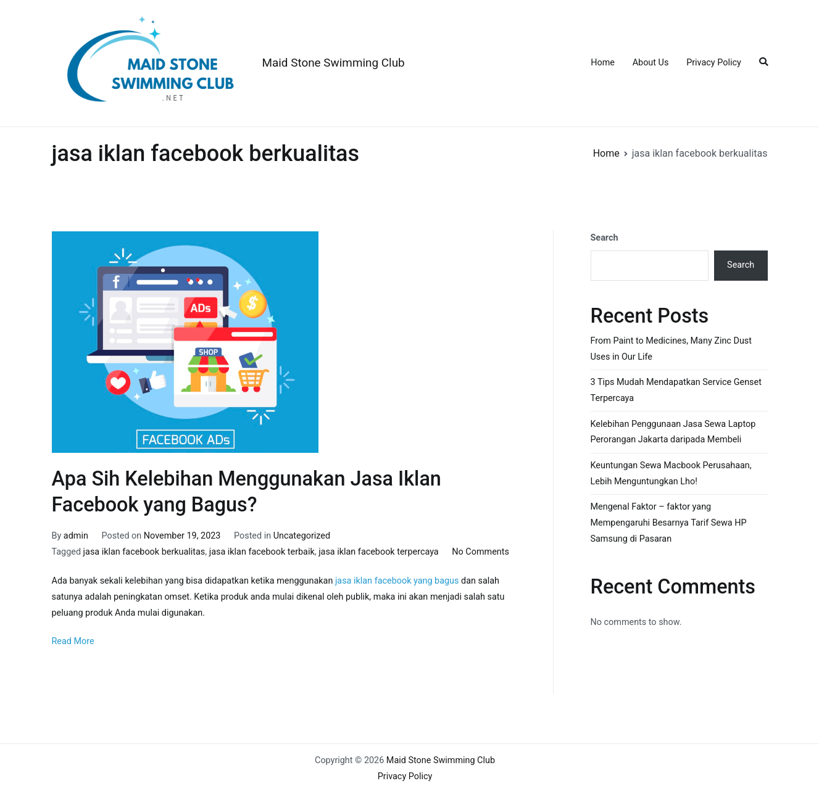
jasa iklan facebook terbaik (262, 552)
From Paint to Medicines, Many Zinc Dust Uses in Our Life (671, 349)
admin (76, 536)
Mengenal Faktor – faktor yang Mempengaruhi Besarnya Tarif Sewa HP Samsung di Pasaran (669, 523)
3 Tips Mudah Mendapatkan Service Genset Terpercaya (676, 390)
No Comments (480, 552)
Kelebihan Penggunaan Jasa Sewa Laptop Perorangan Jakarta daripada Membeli (673, 432)
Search (604, 238)
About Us (651, 62)
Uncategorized (301, 536)
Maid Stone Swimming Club (333, 63)
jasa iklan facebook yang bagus (398, 581)
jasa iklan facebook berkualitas (144, 552)
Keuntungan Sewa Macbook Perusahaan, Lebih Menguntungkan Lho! (671, 473)
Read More (73, 641)
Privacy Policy (713, 62)
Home (603, 62)
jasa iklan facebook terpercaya (378, 552)
